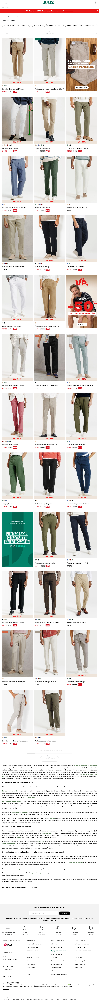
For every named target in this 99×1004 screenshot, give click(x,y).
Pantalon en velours (55, 25)
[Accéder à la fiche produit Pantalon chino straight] (17, 120)
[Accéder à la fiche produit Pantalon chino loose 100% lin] (81, 179)
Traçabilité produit (56, 967)
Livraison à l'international (10, 959)
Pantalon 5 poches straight (76, 682)
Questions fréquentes (9, 973)
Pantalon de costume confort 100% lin (80, 385)
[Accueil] (4, 17)
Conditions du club (32, 950)
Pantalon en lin (31, 967)
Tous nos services (8, 976)
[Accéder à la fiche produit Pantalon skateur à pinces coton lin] (17, 179)
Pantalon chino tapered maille (45, 563)
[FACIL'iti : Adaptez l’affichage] (8, 944)
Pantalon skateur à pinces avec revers (47, 326)
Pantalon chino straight (10, 148)
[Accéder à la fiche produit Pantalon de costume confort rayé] (49, 416)
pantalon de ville (31, 797)
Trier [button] (95, 33)
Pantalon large (71, 25)
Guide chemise (79, 967)
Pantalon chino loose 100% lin (77, 207)
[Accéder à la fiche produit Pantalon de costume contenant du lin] (17, 713)
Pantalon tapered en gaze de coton (46, 385)
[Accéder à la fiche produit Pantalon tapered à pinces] (81, 238)
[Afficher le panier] (96, 2)
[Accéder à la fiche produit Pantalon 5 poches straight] (81, 653)
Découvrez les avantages (34, 944)
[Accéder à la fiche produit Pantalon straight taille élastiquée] (81, 475)
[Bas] (18, 17)
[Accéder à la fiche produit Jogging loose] (17, 475)
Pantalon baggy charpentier (44, 504)
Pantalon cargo (38, 25)
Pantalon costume (87, 25)
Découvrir (6, 989)
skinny (27, 793)
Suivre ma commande (9, 966)
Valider (64, 913)
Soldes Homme (31, 961)
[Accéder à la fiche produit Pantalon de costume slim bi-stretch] (49, 594)
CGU (52, 999)
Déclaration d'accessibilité (59, 974)
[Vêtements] (11, 17)
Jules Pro (54, 944)
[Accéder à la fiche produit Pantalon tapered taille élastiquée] (17, 653)
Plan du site (73, 999)
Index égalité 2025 (56, 971)
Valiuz (65, 999)
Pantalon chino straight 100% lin (13, 267)
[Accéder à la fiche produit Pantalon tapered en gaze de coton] (49, 357)
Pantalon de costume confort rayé (46, 445)
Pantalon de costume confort (77, 622)
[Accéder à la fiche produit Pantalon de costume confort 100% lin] (81, 357)
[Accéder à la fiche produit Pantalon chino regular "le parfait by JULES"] (49, 61)
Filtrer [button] (7, 33)
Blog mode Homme (56, 947)
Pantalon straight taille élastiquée (78, 504)
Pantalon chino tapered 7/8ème (13, 89)
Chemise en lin (31, 964)
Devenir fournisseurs (57, 954)
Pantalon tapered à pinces (76, 267)
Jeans (4, 766)
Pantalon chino (8, 25)
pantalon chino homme (13, 801)
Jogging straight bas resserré (12, 326)
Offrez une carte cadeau (82, 944)
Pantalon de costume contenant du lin (15, 741)
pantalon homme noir (30, 837)
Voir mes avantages (32, 947)
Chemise (29, 971)
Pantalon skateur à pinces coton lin (14, 207)
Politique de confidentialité (35, 999)
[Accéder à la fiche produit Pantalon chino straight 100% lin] (17, 238)
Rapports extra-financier (58, 961)
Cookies (58, 999)
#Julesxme (6, 999)
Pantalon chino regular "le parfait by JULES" (49, 89)
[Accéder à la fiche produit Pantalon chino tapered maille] (49, 535)
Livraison (5, 956)
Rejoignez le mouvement (58, 950)
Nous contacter (7, 969)
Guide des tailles (80, 964)
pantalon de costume (20, 812)
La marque (54, 957)
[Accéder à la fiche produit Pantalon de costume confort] (81, 594)
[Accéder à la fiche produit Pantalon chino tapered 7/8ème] (17, 61)
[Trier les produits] (93, 33)
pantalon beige (44, 837)
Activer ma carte (80, 947)
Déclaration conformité (57, 964)
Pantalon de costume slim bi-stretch (47, 622)
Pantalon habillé (23, 25)
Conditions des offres (18, 999)
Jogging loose (7, 504)
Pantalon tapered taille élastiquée (13, 682)
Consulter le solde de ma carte (84, 950)
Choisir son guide (80, 961)
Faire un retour (7, 963)
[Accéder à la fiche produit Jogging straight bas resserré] (17, 298)
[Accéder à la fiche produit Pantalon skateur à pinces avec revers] (49, 298)
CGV (46, 999)
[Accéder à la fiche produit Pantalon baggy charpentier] (49, 475)
